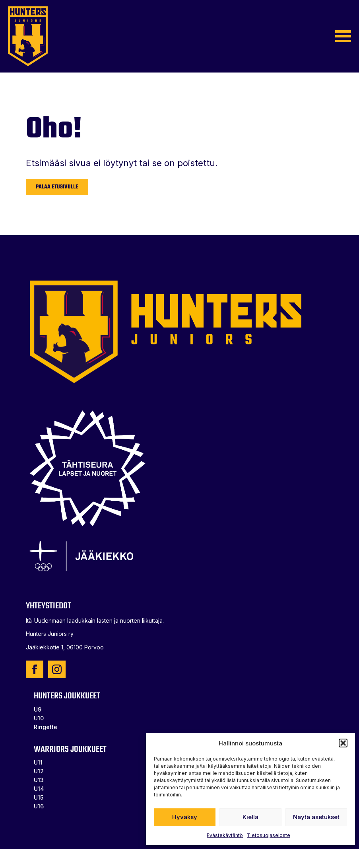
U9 (37, 709)
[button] (343, 743)
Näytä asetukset (316, 817)
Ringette (45, 727)
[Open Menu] (343, 36)
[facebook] (34, 669)
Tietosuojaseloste (268, 835)
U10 (39, 718)
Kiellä (250, 817)
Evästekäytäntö (225, 835)
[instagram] (57, 669)
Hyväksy (184, 817)
